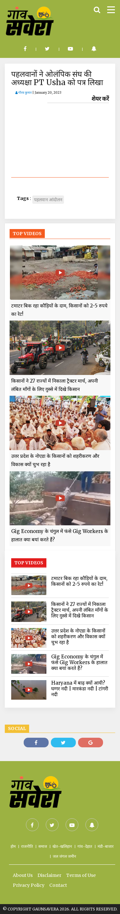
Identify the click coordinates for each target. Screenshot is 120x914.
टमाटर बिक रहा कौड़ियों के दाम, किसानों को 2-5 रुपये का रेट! (59, 310)
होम (13, 846)
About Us (23, 875)
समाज (42, 846)
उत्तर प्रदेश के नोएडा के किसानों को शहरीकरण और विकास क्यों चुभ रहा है (55, 460)
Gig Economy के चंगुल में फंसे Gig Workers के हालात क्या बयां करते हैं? (59, 535)
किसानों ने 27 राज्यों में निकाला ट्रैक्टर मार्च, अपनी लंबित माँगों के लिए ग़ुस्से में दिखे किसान (54, 385)
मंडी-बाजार (106, 846)
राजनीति (27, 846)
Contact (58, 885)
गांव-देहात (84, 846)
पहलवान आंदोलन (48, 200)
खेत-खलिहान (62, 846)
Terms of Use (81, 875)
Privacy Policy (28, 885)
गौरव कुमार (23, 93)
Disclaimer (49, 875)
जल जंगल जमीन (64, 856)
